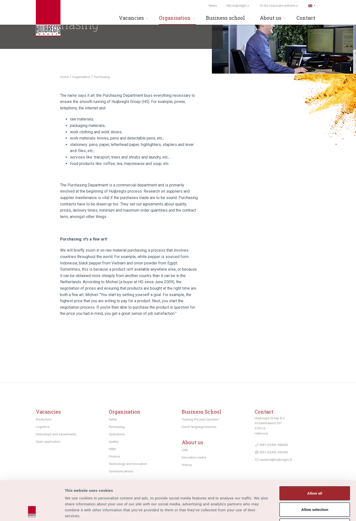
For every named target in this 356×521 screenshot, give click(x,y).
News (213, 5)
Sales (113, 419)
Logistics (42, 427)
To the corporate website (279, 5)
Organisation (177, 18)
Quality (113, 441)
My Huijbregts (238, 5)
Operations (117, 434)
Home (64, 77)
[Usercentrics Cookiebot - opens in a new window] (32, 511)
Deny (314, 488)
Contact (305, 18)
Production (43, 419)
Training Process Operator (200, 419)
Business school (228, 18)
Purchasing (117, 427)
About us (273, 18)
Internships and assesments (56, 434)
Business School (201, 411)
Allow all (314, 456)
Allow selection (314, 472)
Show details (259, 511)
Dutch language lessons (199, 427)
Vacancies (134, 18)
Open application (48, 441)
